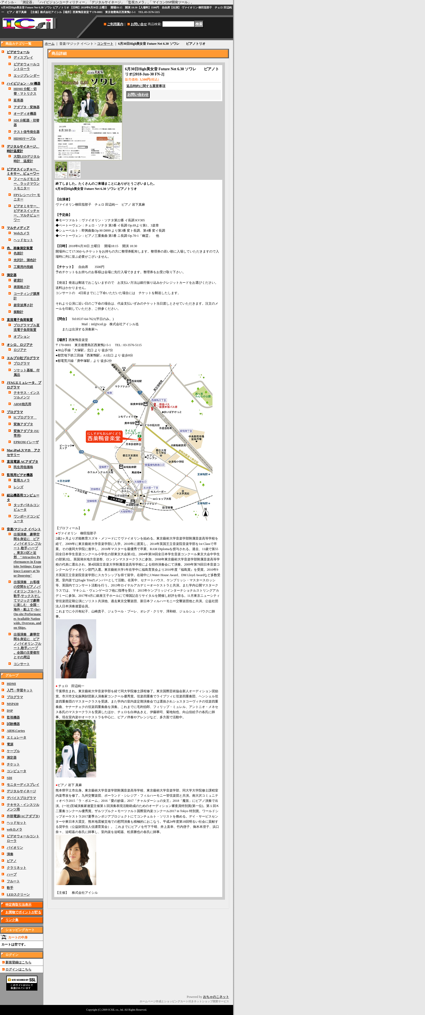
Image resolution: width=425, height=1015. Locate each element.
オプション (22, 337)
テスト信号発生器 (27, 132)
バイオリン (15, 848)
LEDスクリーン (18, 894)
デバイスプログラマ (21, 798)
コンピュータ (16, 771)
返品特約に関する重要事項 (145, 86)
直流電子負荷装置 (20, 320)
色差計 (18, 253)
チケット (13, 764)
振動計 (18, 312)
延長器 (18, 100)
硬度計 (18, 280)
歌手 (10, 888)
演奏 (10, 854)
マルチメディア (18, 228)
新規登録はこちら (18, 962)
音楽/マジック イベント (24, 529)
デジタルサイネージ (21, 791)
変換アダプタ (23, 424)
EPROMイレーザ (26, 442)
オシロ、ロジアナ (20, 345)
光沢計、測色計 (25, 260)
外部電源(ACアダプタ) (23, 816)
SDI (9, 778)
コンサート (22, 664)
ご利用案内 (115, 24)
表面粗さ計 (22, 287)
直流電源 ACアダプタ (22, 462)
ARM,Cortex (16, 731)
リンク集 (11, 920)
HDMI (11, 684)
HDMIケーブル (25, 139)
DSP (10, 711)
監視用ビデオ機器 (20, 475)
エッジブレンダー (27, 76)
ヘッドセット (23, 240)
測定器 (12, 275)
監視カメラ (22, 480)
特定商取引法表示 (18, 905)
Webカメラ (22, 233)
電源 (10, 744)
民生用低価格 (23, 467)
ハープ (12, 874)
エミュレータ (16, 737)
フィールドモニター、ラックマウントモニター (27, 183)
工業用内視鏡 (23, 267)
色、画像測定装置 (20, 248)
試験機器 (13, 724)
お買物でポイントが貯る (23, 912)
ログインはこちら (18, 969)
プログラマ (22, 363)
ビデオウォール (18, 52)
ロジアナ (20, 350)
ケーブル (13, 751)
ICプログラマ (25, 417)
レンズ (18, 487)
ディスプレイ (23, 57)
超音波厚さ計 (23, 305)
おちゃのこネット (216, 997)
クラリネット (16, 868)
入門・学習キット (20, 690)
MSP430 (12, 704)
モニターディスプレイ (23, 785)
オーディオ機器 (25, 114)
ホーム (49, 44)
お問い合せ (139, 24)
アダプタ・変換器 (27, 107)
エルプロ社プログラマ (23, 358)
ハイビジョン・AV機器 (23, 83)
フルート (13, 881)
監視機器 (13, 717)
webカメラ (14, 829)
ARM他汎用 (22, 404)
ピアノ (12, 861)
